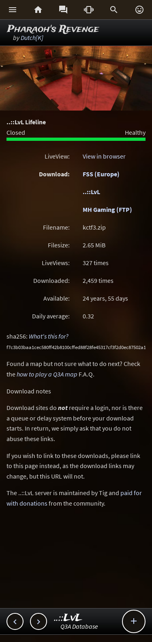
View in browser (104, 156)
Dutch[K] (32, 37)
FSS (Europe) (101, 174)
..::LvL (91, 192)
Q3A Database (79, 626)
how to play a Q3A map (47, 374)
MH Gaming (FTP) (107, 209)
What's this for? (49, 336)
